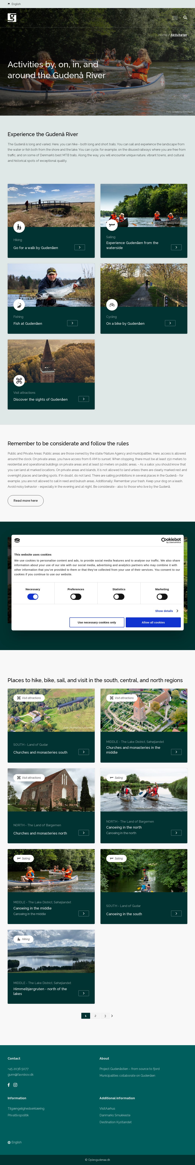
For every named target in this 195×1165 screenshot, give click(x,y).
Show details (164, 610)
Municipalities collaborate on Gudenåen (127, 1075)
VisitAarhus (107, 1108)
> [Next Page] (112, 1016)
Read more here (26, 500)
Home (162, 35)
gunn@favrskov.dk (20, 1074)
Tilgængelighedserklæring (26, 1108)
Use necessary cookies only (97, 622)
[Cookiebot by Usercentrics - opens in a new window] (164, 540)
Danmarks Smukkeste (115, 1115)
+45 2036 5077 (18, 1069)
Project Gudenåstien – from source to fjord (130, 1069)
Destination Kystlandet (116, 1122)
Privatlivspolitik (18, 1115)
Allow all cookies (153, 622)
